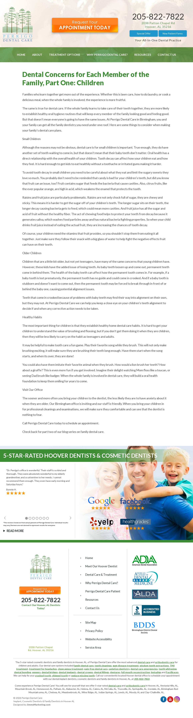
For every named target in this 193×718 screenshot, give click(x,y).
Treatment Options (64, 54)
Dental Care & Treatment (101, 574)
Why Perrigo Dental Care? (107, 54)
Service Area (93, 647)
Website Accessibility (98, 639)
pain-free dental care (96, 668)
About (37, 54)
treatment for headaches (43, 668)
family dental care (84, 665)
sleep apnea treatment (70, 668)
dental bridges (50, 672)
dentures (115, 672)
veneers (36, 672)
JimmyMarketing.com (38, 704)
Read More (15, 531)
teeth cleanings (103, 665)
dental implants (67, 672)
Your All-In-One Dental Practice (158, 40)
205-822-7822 (158, 16)
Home (21, 54)
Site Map (90, 622)
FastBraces (172, 672)
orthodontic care (164, 662)
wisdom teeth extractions (154, 665)
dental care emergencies (144, 668)
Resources (142, 54)
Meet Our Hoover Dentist (101, 566)
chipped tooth (60, 675)
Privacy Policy (94, 631)
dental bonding (22, 672)
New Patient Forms (173, 33)
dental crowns (85, 672)
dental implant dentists (64, 678)
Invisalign (156, 672)
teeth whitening (168, 668)
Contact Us (167, 54)
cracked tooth (43, 675)
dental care (144, 662)
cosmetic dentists (86, 678)
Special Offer (144, 33)
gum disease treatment (126, 665)
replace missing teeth (83, 675)
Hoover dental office (137, 675)
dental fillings (101, 672)
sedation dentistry (119, 668)
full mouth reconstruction (135, 672)
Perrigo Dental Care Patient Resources (102, 595)
